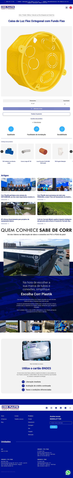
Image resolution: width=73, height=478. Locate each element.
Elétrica (29, 15)
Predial (24, 15)
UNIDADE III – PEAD (41, 459)
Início (20, 15)
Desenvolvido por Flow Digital (8, 471)
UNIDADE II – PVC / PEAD (7, 459)
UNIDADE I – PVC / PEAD (43, 449)
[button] (66, 7)
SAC (2, 449)
